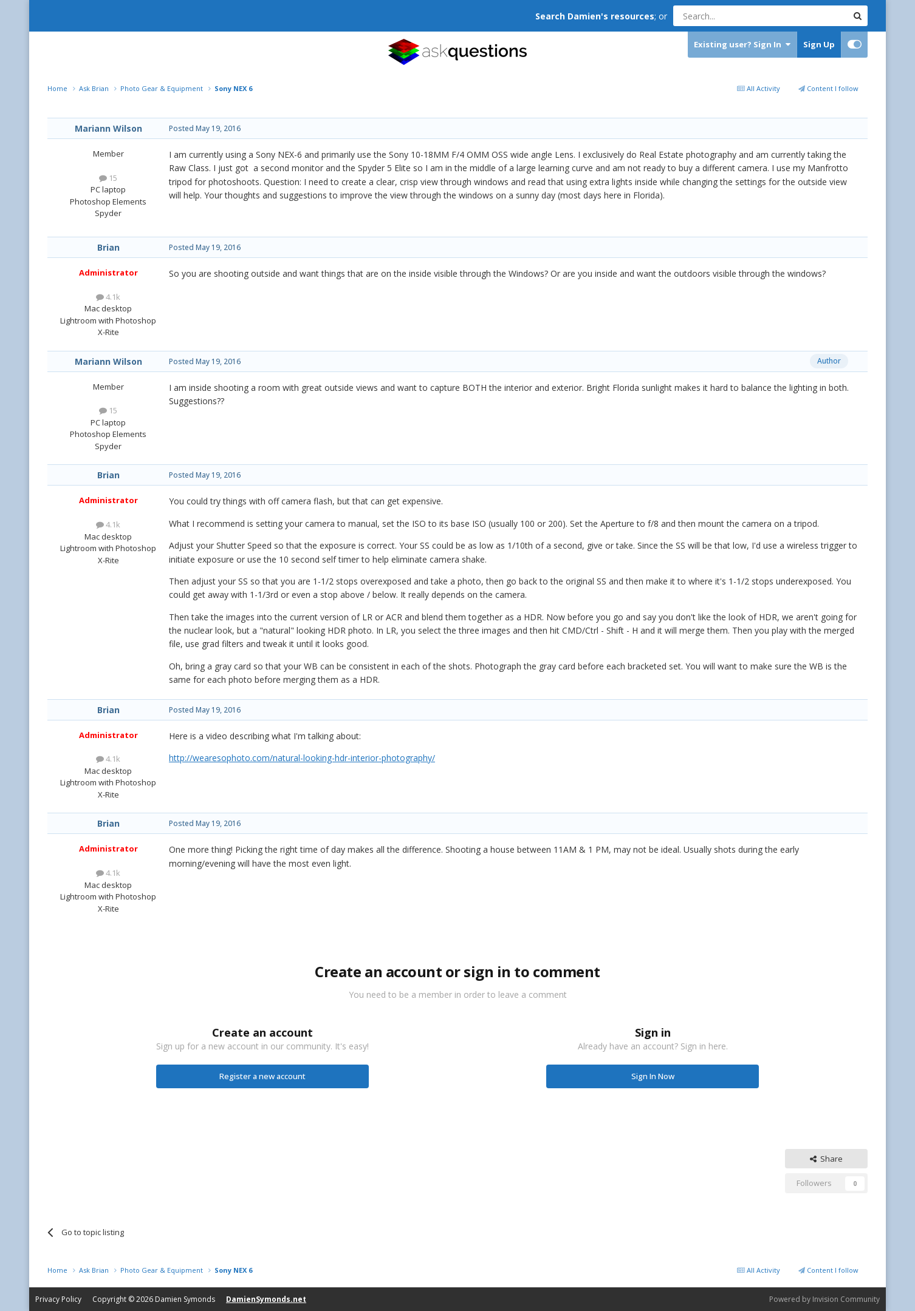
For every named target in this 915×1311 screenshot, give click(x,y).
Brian (108, 247)
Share (826, 1158)
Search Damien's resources (594, 16)
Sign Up (819, 44)
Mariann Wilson (108, 128)
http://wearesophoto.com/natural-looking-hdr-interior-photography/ (302, 758)
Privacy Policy (58, 1299)
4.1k (108, 296)
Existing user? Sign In (742, 45)
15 (108, 177)
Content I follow (828, 88)
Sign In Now (652, 1076)
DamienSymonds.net (266, 1299)
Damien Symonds (185, 1299)
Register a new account (262, 1076)
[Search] (730, 15)
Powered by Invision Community (824, 1299)
